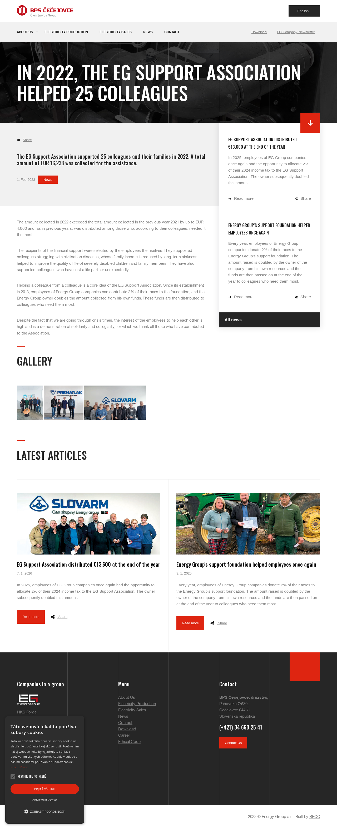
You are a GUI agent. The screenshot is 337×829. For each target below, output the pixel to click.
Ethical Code (129, 742)
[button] (45, 811)
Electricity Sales (116, 32)
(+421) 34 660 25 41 (240, 727)
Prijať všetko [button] (45, 789)
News (148, 32)
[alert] (44, 770)
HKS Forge (27, 712)
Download (259, 32)
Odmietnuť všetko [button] (44, 800)
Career (124, 735)
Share (24, 140)
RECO (314, 817)
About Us (25, 32)
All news (233, 320)
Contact (171, 32)
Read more (241, 198)
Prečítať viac (19, 767)
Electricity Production (66, 32)
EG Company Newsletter (296, 32)
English (306, 11)
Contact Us (233, 743)
